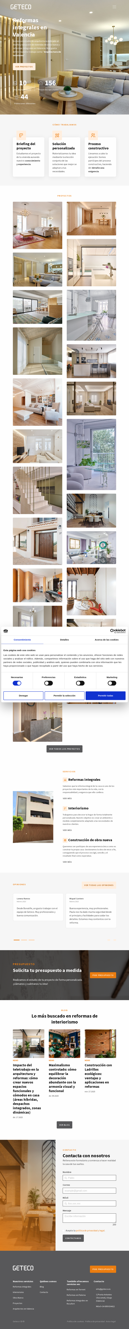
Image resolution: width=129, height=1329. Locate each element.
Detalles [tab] (64, 639)
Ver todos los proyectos (64, 749)
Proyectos (17, 1303)
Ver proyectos (24, 66)
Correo (66, 1184)
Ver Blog (64, 1125)
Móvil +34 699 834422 (105, 1306)
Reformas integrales (22, 1286)
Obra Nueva (18, 1297)
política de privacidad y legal (90, 1230)
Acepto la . (85, 1230)
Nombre (67, 1172)
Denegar (23, 695)
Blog (42, 1286)
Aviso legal (111, 1321)
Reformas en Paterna (76, 1295)
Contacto (44, 1292)
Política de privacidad (95, 1321)
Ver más (67, 798)
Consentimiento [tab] (22, 639)
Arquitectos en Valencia (23, 1308)
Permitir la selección (64, 695)
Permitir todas (105, 695)
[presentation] (108, 940)
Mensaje (67, 1210)
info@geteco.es (103, 1289)
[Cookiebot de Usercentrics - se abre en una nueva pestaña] (112, 631)
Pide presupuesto (103, 975)
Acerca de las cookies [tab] (107, 639)
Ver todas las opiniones (99, 885)
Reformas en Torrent (76, 1289)
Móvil (65, 1197)
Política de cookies (75, 1321)
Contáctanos (73, 1238)
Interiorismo (18, 1292)
